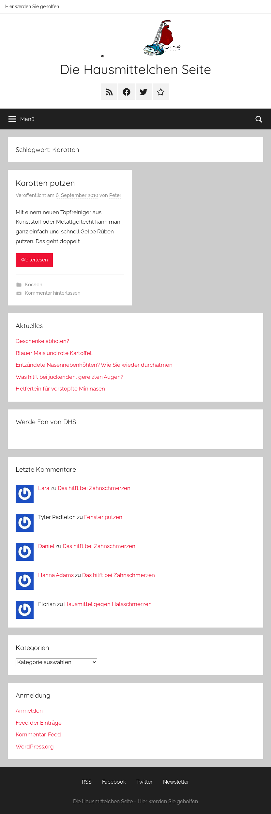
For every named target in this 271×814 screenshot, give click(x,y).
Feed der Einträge (39, 722)
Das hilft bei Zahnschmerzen (94, 488)
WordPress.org (35, 746)
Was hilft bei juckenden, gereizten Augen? (69, 377)
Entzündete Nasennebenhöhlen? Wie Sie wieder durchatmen (94, 365)
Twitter (144, 782)
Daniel (46, 546)
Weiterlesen (34, 260)
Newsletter (176, 782)
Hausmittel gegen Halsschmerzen (108, 604)
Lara (43, 488)
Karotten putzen (45, 183)
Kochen (33, 285)
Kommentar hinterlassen (53, 293)
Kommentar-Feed (38, 734)
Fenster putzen (103, 517)
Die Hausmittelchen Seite (135, 69)
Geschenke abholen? (42, 341)
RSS (87, 782)
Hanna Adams (56, 575)
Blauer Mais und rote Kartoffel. (54, 353)
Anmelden (29, 710)
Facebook (114, 782)
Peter (115, 195)
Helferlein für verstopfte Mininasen (60, 388)
